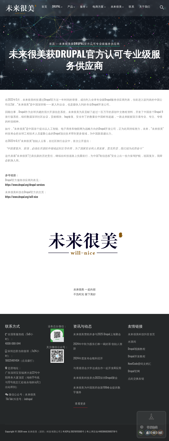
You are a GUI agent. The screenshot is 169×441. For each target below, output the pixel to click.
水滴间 (132, 341)
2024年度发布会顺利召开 (88, 358)
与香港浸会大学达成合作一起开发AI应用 (97, 368)
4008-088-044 (13, 343)
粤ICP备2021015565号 (73, 431)
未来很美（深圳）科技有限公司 (44, 431)
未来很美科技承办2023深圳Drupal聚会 (95, 378)
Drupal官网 (134, 371)
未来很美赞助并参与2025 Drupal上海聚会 (97, 334)
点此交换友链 (136, 378)
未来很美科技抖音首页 (141, 334)
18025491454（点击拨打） (20, 360)
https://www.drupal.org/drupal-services (25, 185)
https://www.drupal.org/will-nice (21, 197)
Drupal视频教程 (136, 349)
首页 (52, 44)
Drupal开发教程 (136, 356)
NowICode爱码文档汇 (139, 364)
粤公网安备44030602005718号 (102, 431)
